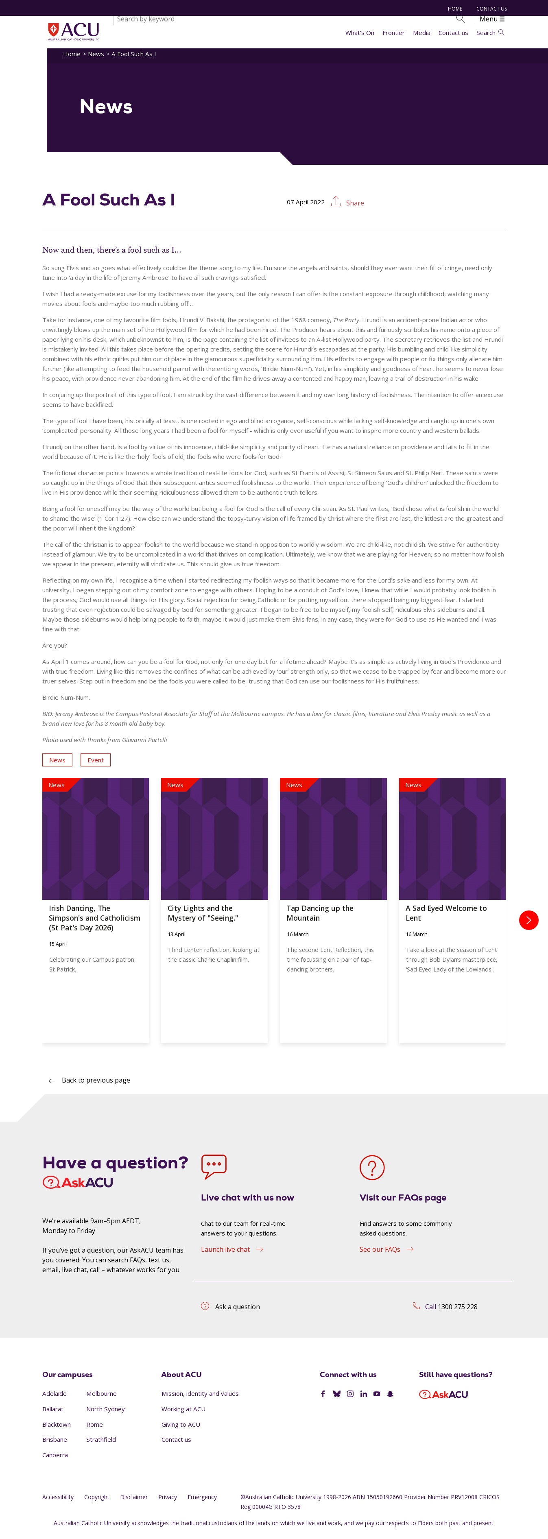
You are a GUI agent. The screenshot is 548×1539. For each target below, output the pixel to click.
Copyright (96, 1501)
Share (354, 207)
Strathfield (101, 1444)
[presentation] (529, 925)
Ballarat (52, 1413)
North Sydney (105, 1413)
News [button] (57, 764)
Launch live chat (225, 1254)
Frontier (393, 32)
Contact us (453, 32)
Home (454, 8)
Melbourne (101, 1398)
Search (490, 32)
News (96, 58)
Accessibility (58, 1501)
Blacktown (56, 1429)
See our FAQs (380, 1254)
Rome (94, 1429)
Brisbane (54, 1444)
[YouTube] (376, 1399)
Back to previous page (96, 1085)
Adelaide (54, 1398)
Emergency (202, 1501)
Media (421, 32)
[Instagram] (350, 1399)
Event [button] (95, 764)
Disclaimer (134, 1501)
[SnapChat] (390, 1399)
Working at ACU (183, 1413)
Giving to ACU (181, 1429)
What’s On (359, 32)
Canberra (55, 1459)
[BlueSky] (337, 1399)
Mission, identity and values (200, 1398)
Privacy (167, 1501)
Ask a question (237, 1311)
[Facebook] (323, 1399)
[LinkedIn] (363, 1399)
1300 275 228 (458, 1311)
